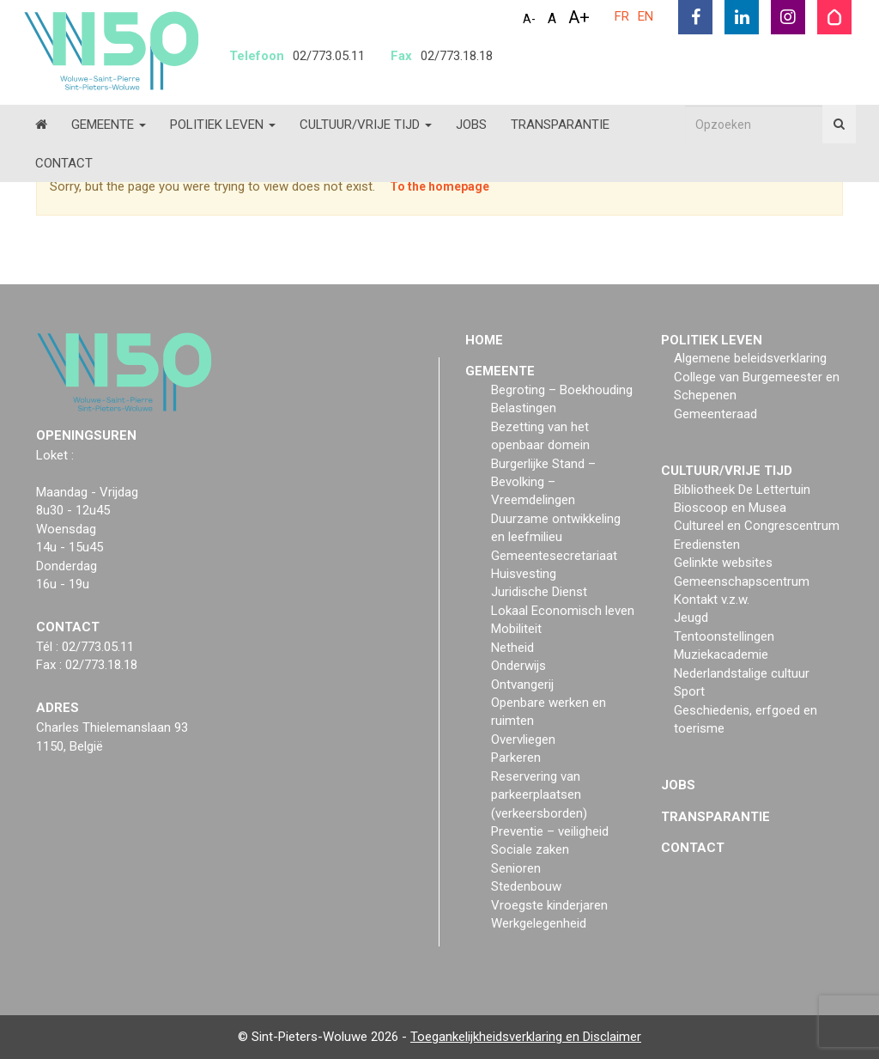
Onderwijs (518, 665)
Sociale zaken (530, 849)
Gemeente (108, 124)
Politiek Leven (223, 124)
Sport (689, 691)
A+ (579, 17)
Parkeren (516, 757)
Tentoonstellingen (724, 636)
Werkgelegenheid (538, 923)
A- (529, 19)
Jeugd (691, 617)
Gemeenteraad (715, 414)
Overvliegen (523, 739)
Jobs (471, 124)
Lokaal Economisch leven (562, 610)
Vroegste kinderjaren (549, 905)
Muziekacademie (721, 654)
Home (484, 340)
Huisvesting (523, 573)
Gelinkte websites (723, 562)
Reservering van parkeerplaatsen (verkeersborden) (539, 795)
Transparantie (560, 124)
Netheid (512, 647)
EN (645, 16)
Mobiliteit (516, 628)
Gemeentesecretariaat (554, 555)
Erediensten (707, 544)
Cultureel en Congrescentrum (757, 525)
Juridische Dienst (539, 591)
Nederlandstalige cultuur (741, 673)
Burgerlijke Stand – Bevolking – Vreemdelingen (543, 482)
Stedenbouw (526, 886)
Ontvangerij (522, 684)
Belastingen (523, 408)
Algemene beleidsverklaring (750, 358)
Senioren (516, 868)
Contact (64, 163)
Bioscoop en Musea (730, 507)
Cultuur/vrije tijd (366, 124)
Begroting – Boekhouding (562, 390)
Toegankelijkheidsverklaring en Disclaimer (525, 1036)
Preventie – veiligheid (550, 831)
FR (622, 16)
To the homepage (439, 186)
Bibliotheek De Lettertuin (742, 489)
